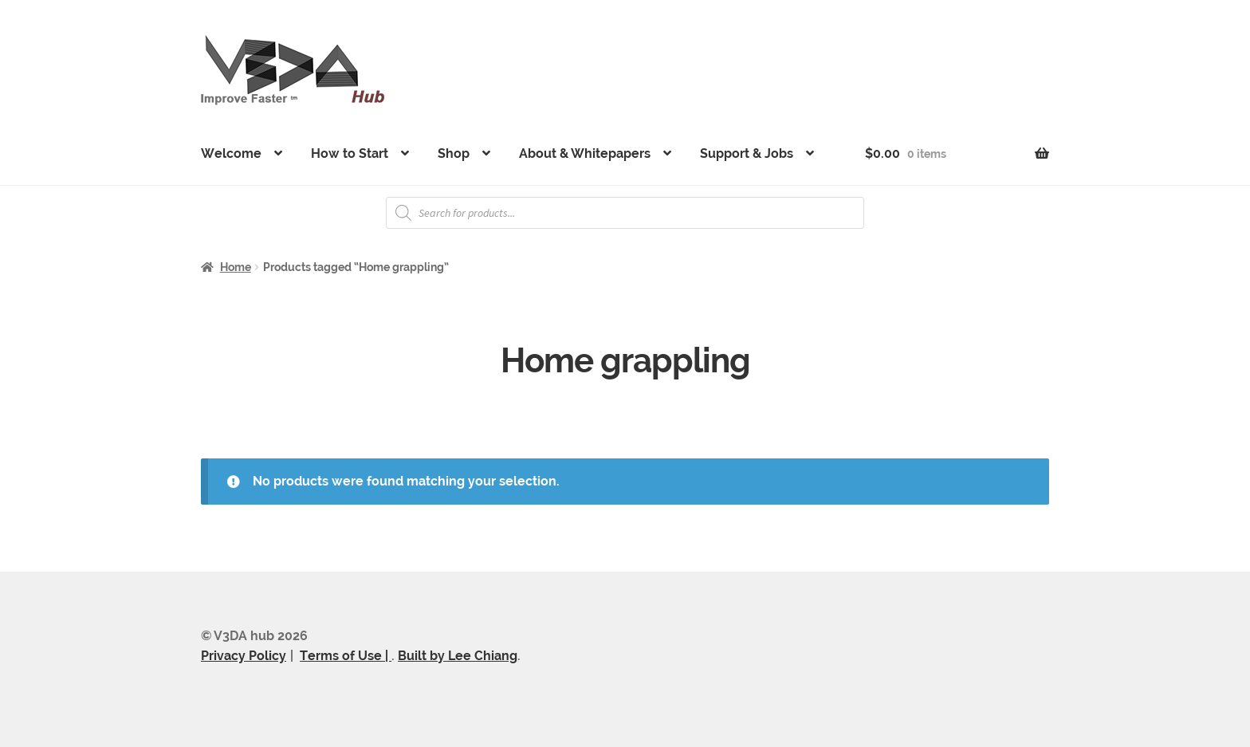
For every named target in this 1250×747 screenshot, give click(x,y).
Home (235, 267)
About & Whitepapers (585, 153)
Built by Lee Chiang (457, 655)
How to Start (349, 153)
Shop (454, 153)
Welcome (231, 153)
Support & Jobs (746, 153)
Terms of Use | (345, 655)
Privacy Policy (243, 655)
